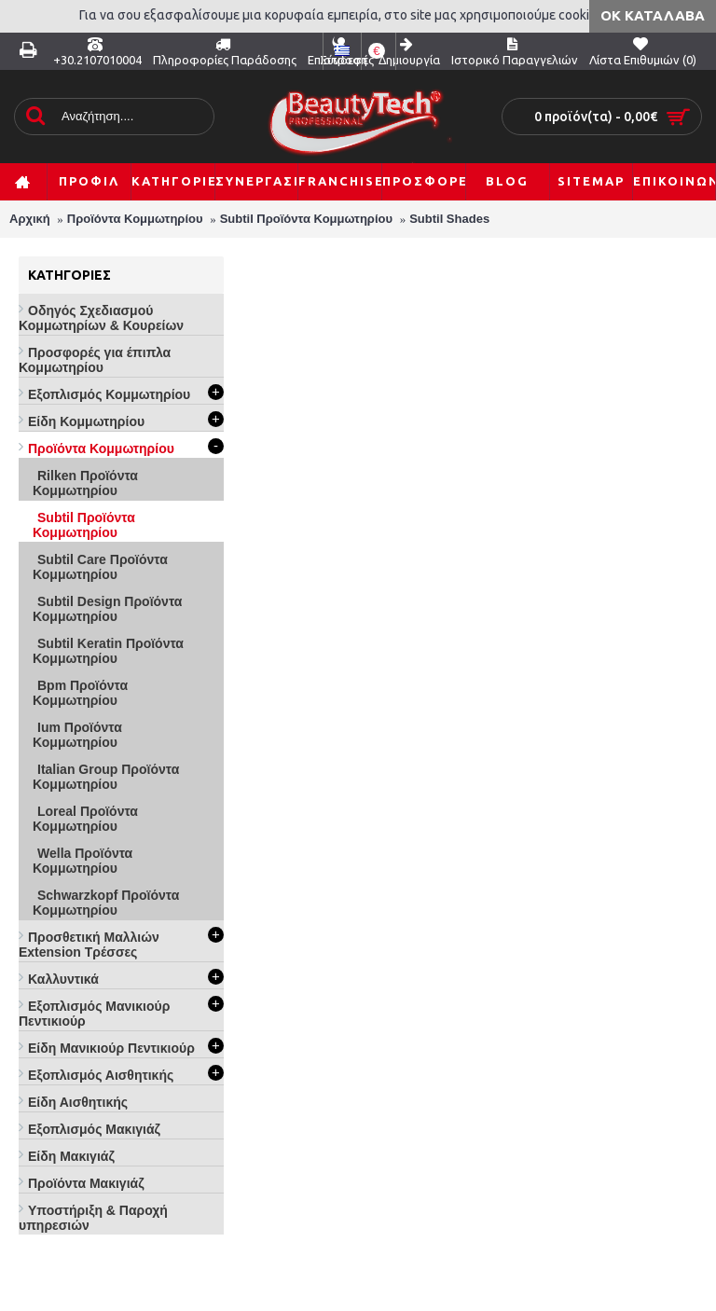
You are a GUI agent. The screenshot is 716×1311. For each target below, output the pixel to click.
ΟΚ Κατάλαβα (652, 15)
